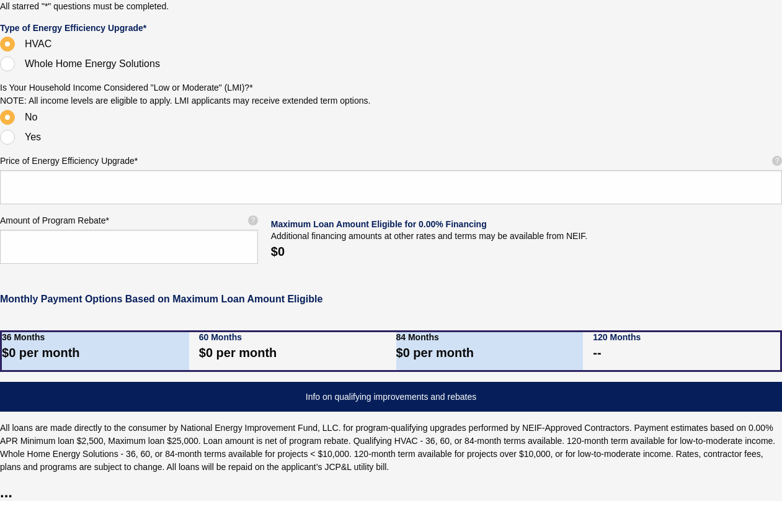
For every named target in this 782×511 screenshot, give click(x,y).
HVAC (38, 43)
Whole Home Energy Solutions (92, 63)
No (31, 117)
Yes (33, 137)
